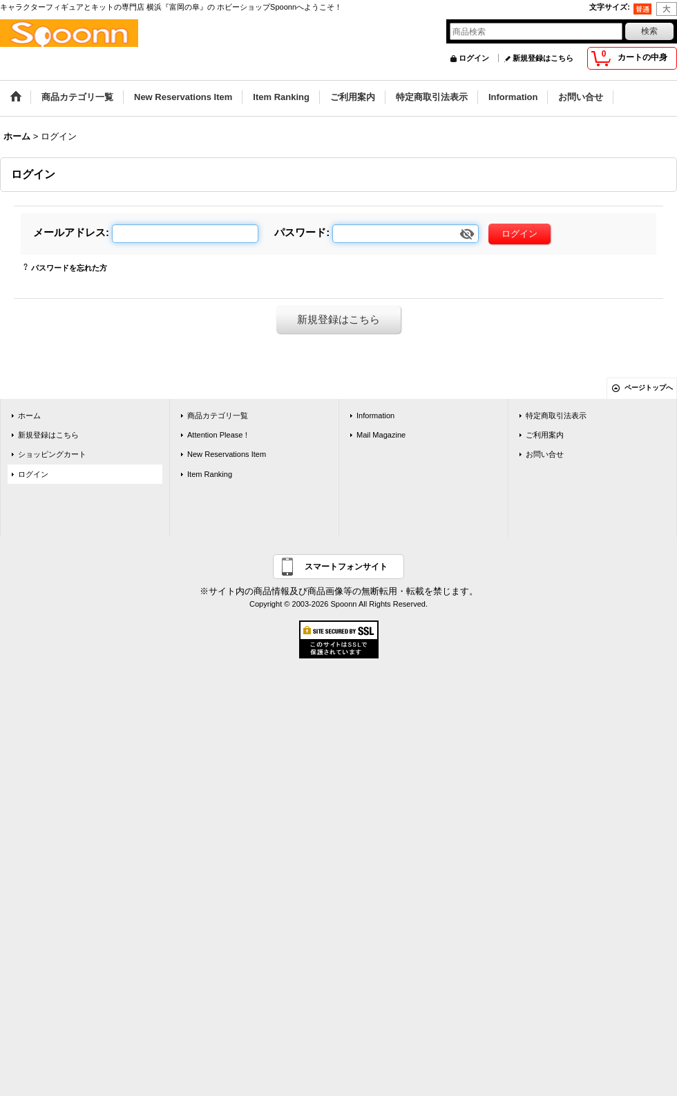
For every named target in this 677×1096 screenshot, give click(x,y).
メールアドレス (69, 232)
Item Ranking (209, 474)
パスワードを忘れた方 (69, 268)
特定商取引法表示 (556, 415)
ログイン (474, 58)
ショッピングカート (52, 454)
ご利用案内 (545, 435)
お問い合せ (545, 454)
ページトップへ (648, 387)
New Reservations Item (226, 454)
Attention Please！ (218, 435)
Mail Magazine (381, 435)
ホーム (29, 415)
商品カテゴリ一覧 (217, 415)
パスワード (300, 232)
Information (375, 415)
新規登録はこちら (543, 58)
